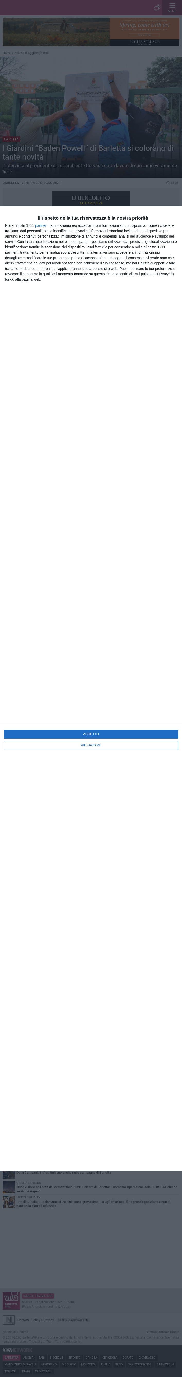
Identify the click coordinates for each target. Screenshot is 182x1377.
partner (41, 225)
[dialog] (91, 688)
